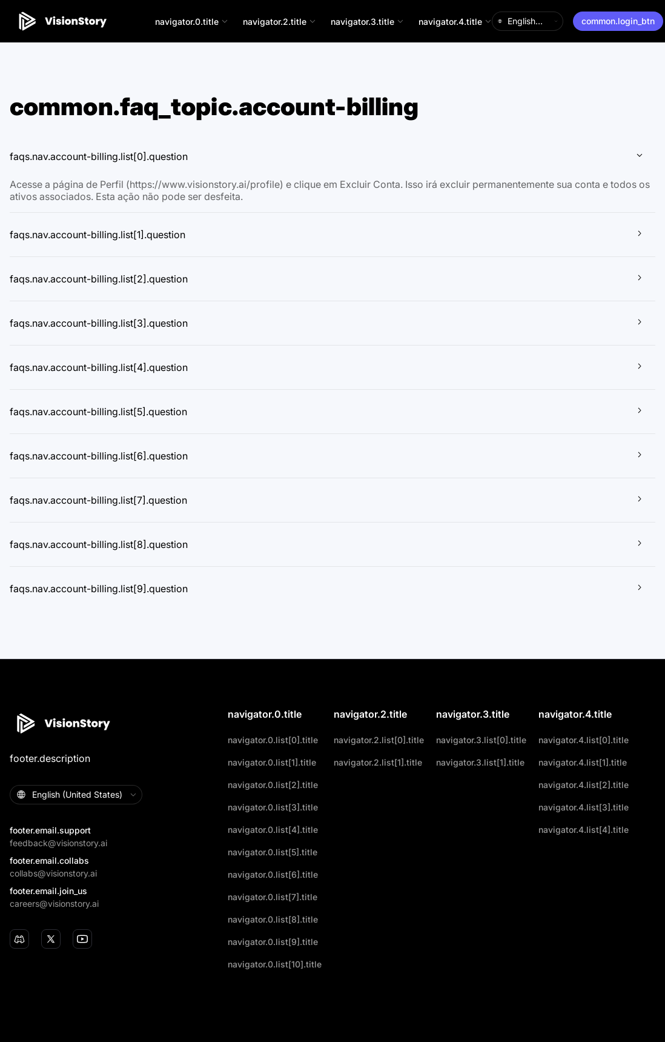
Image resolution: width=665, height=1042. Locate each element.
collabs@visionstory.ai (53, 873)
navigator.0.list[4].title (273, 829)
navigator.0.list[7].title (272, 897)
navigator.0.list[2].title (273, 785)
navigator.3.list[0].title (481, 740)
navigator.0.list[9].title (273, 942)
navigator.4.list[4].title (583, 829)
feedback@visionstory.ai (58, 843)
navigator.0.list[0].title (273, 740)
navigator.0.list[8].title (273, 919)
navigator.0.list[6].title (273, 874)
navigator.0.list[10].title (275, 964)
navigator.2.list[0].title (379, 740)
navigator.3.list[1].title (480, 762)
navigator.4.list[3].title (583, 807)
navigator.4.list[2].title (583, 785)
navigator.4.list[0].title (583, 740)
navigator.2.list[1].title (378, 762)
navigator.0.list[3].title (273, 807)
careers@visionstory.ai (54, 903)
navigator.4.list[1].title (582, 762)
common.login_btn (618, 21)
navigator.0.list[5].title (272, 852)
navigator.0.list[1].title (272, 762)
